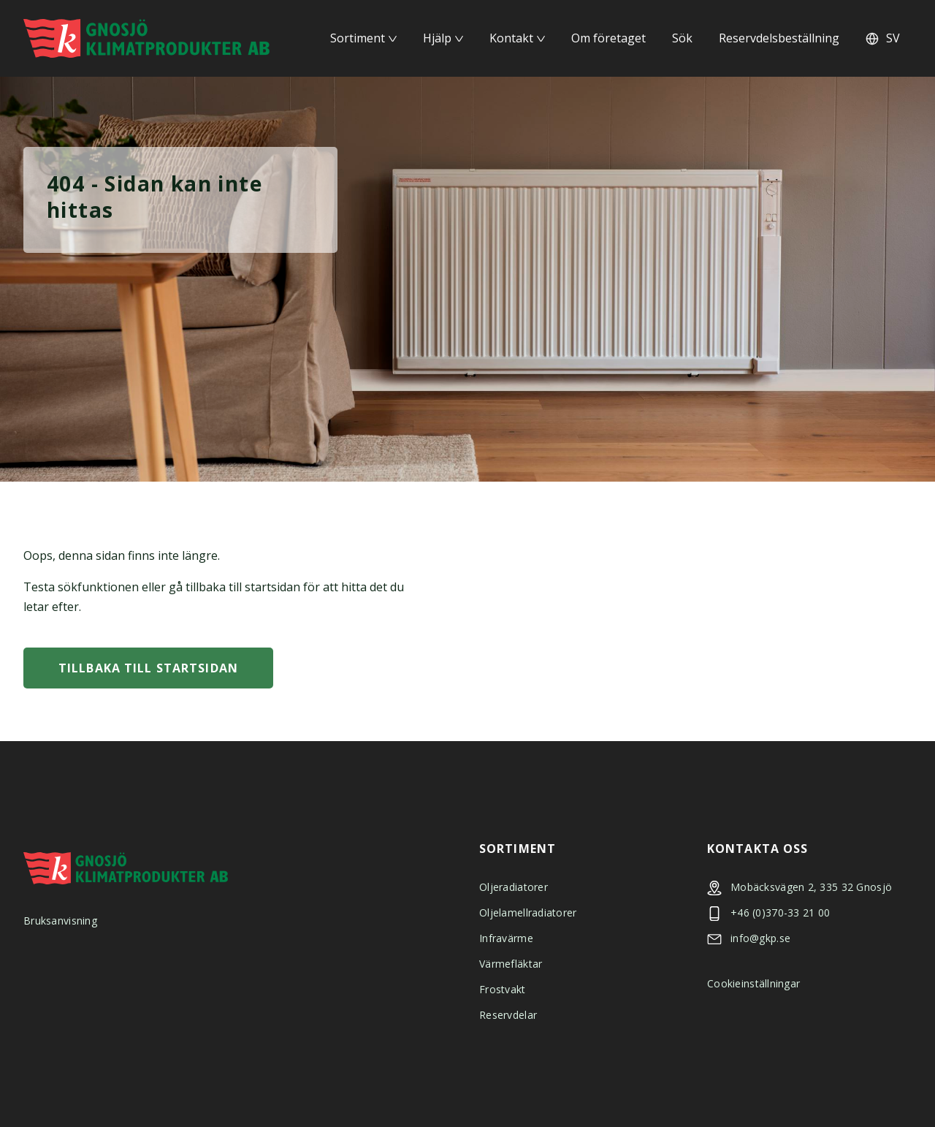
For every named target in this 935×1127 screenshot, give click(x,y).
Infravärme (506, 938)
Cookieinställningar (753, 983)
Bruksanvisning (60, 920)
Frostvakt (502, 989)
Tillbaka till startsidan (148, 668)
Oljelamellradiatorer (528, 912)
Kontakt (511, 38)
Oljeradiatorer (513, 887)
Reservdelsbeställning (779, 38)
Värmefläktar (510, 964)
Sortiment (357, 38)
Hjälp (437, 38)
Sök (682, 38)
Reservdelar (508, 1015)
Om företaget (608, 38)
